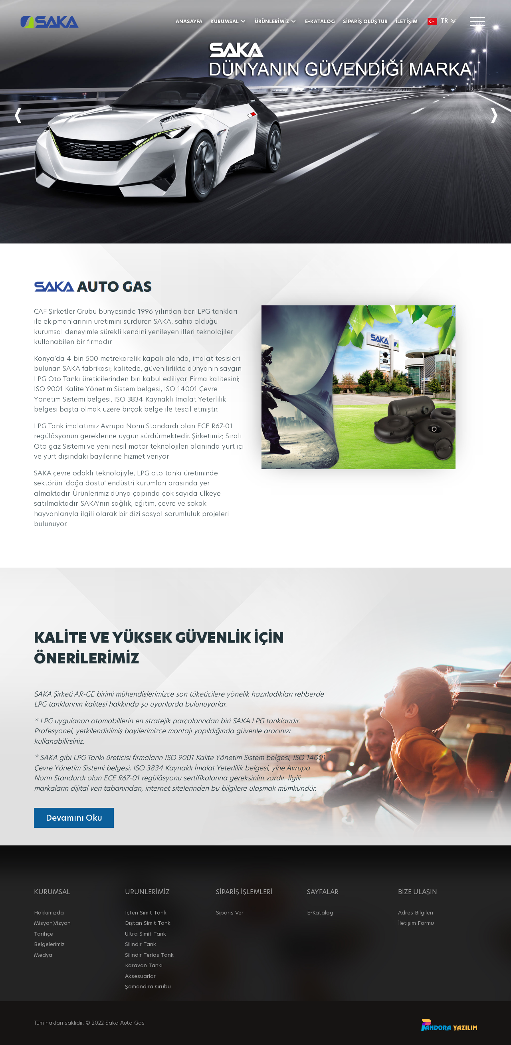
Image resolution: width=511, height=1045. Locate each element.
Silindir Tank (140, 944)
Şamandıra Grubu (148, 986)
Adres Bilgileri (415, 912)
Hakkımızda (49, 912)
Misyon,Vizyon (52, 922)
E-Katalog (320, 912)
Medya (43, 954)
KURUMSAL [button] (228, 21)
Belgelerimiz (49, 944)
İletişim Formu (416, 922)
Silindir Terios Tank (149, 954)
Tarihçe (43, 933)
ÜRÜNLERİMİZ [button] (276, 21)
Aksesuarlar (140, 976)
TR (442, 21)
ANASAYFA (189, 21)
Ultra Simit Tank (145, 933)
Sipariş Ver (230, 912)
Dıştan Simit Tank (147, 922)
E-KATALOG (320, 21)
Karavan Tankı (143, 965)
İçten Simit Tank (145, 912)
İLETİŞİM (407, 21)
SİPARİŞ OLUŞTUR (365, 21)
